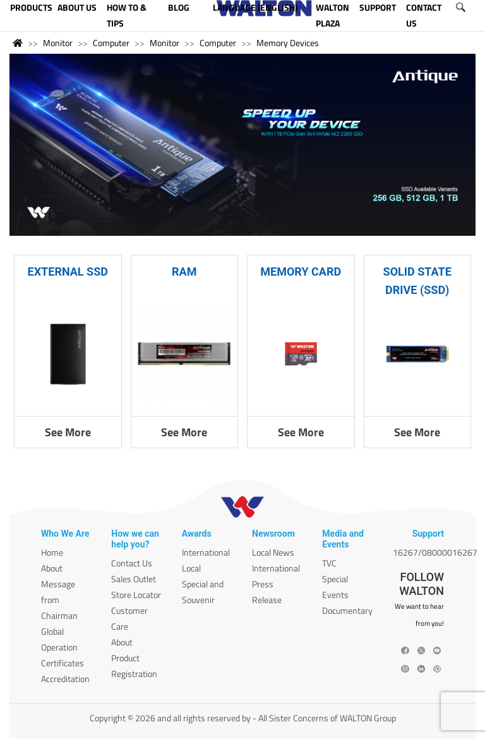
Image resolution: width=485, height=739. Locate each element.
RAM (184, 271)
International (206, 552)
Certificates (62, 662)
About (52, 568)
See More (68, 432)
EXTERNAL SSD (68, 271)
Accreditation (65, 678)
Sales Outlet (133, 578)
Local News (273, 552)
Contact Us (131, 563)
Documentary (347, 610)
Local (191, 568)
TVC (329, 563)
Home (52, 552)
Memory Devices (287, 42)
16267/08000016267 (435, 552)
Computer (111, 42)
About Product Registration (134, 657)
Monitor (58, 42)
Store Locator (136, 594)
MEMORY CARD (300, 271)
